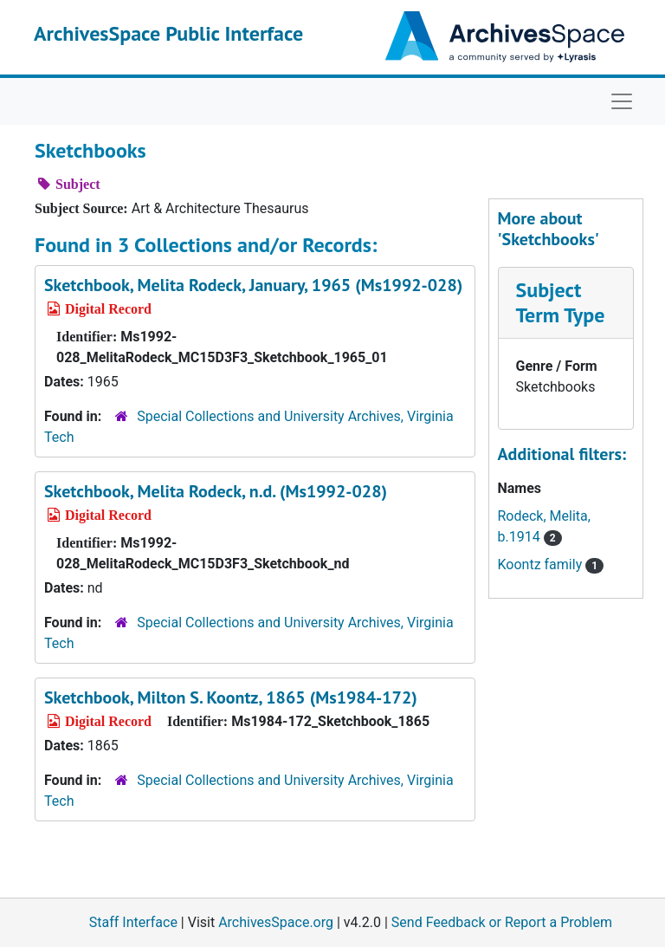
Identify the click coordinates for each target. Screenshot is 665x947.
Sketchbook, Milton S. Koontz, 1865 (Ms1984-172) (230, 697)
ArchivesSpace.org (275, 922)
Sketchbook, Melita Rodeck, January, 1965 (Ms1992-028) (253, 285)
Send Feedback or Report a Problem (501, 922)
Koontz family (551, 564)
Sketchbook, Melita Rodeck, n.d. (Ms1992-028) (215, 491)
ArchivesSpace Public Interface (168, 33)
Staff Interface (133, 922)
